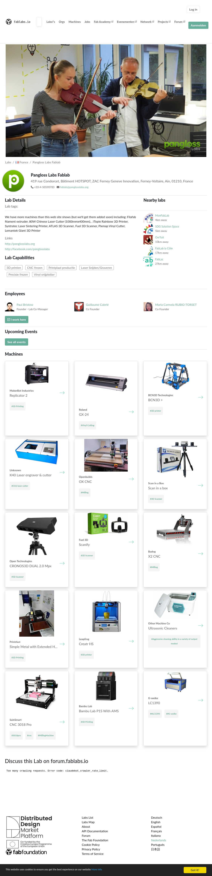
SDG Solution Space (167, 226)
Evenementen (127, 21)
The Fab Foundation (95, 840)
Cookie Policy (91, 844)
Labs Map (88, 822)
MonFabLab (162, 215)
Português (157, 844)
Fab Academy (103, 21)
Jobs (87, 21)
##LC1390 (155, 713)
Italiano (156, 835)
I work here (16, 319)
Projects (164, 21)
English (155, 822)
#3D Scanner (156, 499)
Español (156, 826)
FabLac (159, 259)
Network (147, 21)
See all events (16, 342)
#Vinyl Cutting (87, 425)
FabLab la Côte (164, 248)
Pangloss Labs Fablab (46, 162)
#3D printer (155, 411)
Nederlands (158, 840)
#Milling (84, 492)
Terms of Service (93, 853)
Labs (8, 162)
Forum (179, 21)
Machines (75, 21)
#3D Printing (18, 406)
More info (116, 870)
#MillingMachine (46, 735)
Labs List (87, 817)
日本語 (155, 849)
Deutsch (156, 817)
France (21, 162)
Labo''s (50, 21)
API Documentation (95, 831)
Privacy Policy (91, 849)
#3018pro (16, 735)
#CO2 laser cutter (20, 486)
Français (156, 831)
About (86, 826)
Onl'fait (159, 237)
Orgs (62, 21)
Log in (193, 9)
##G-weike (171, 713)
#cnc (29, 735)
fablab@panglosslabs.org (74, 187)
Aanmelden (198, 25)
